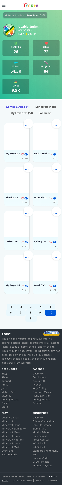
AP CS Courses (41, 439)
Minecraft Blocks (11, 436)
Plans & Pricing (42, 395)
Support (6, 381)
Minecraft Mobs (11, 432)
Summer (38, 403)
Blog (4, 373)
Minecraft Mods (45, 107)
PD (34, 454)
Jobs (4, 388)
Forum (5, 403)
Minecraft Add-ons (13, 439)
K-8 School (39, 447)
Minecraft (7, 421)
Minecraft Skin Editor (14, 428)
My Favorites (22, 113)
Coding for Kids (14, 15)
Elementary (39, 428)
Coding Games (10, 417)
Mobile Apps (9, 392)
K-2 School (39, 443)
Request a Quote (43, 465)
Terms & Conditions (36, 476)
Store (5, 406)
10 (50, 312)
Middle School (41, 432)
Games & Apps (17, 107)
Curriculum (39, 377)
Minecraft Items (11, 443)
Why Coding (40, 388)
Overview (38, 373)
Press (5, 384)
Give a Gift (39, 381)
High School (40, 436)
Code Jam (7, 450)
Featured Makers (43, 392)
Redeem (37, 384)
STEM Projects (41, 461)
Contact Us (53, 480)
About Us (7, 377)
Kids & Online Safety (22, 480)
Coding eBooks (10, 399)
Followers (45, 113)
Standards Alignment (45, 450)
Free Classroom (42, 425)
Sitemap (6, 395)
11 (31, 318)
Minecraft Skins (11, 425)
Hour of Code (9, 454)
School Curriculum (44, 421)
